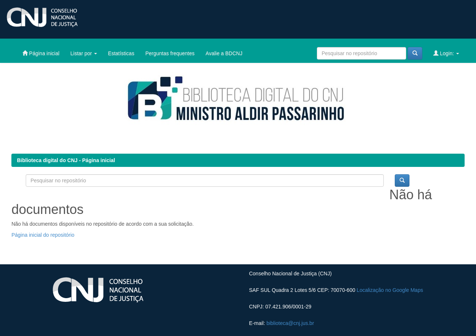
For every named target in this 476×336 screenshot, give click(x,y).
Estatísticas (121, 53)
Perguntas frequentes (169, 53)
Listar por (84, 53)
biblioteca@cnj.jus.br (290, 323)
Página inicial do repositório (42, 235)
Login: (446, 53)
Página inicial (40, 53)
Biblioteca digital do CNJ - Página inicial (66, 160)
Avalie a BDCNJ (223, 53)
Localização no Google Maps (390, 290)
